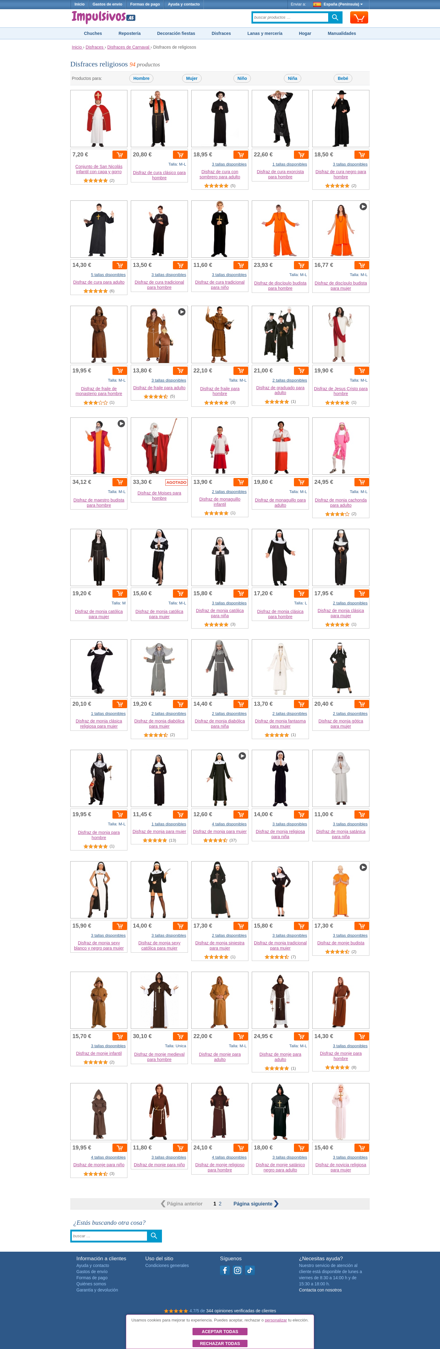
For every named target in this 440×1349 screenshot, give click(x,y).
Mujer (191, 78)
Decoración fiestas (176, 33)
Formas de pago (145, 4)
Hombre (141, 78)
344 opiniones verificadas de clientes (241, 1310)
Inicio (80, 4)
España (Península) (338, 4)
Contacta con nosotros (320, 1289)
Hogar (305, 33)
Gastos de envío (107, 4)
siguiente (256, 1204)
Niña (292, 78)
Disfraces (221, 33)
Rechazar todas (220, 1343)
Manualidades (342, 33)
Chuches (93, 33)
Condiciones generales (167, 1265)
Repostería (130, 33)
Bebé (343, 78)
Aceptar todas (220, 1331)
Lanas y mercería (265, 33)
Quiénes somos (91, 1283)
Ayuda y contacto (184, 4)
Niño (242, 78)
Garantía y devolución (97, 1289)
